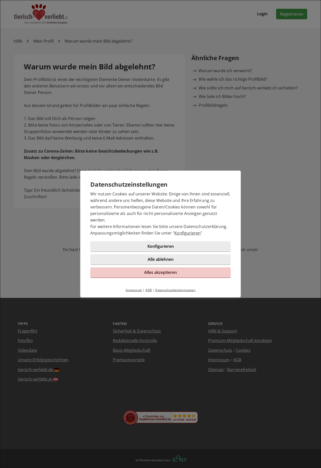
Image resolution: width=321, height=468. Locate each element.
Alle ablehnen (161, 259)
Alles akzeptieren (160, 272)
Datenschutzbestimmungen (175, 290)
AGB (148, 290)
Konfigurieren (187, 233)
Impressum (134, 290)
